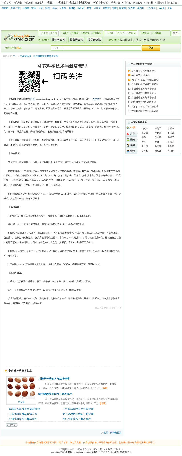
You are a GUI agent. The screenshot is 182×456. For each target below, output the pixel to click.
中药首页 (6, 2)
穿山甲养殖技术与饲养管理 (24, 409)
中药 (132, 127)
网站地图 (69, 449)
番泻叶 (140, 8)
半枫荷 (72, 8)
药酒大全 (172, 2)
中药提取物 (84, 2)
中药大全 (17, 2)
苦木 (144, 142)
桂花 (32, 99)
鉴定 (132, 139)
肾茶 (114, 8)
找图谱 (74, 33)
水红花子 (151, 8)
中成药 (95, 2)
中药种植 (148, 2)
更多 (175, 33)
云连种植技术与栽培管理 (23, 414)
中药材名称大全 (83, 449)
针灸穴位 (126, 2)
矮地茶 (158, 137)
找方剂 (53, 33)
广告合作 (118, 449)
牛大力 (171, 142)
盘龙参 (158, 133)
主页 (15, 56)
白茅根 (145, 150)
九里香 (96, 99)
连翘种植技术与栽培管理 (23, 419)
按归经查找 (76, 39)
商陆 (33, 8)
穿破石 (5, 8)
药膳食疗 (137, 2)
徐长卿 (158, 150)
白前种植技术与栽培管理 (143, 97)
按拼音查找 (94, 39)
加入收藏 (107, 449)
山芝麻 (158, 146)
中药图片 (50, 2)
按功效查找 (58, 39)
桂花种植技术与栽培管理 (45, 56)
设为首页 (97, 449)
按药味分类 (139, 39)
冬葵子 (158, 128)
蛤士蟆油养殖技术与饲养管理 (55, 394)
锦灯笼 (97, 8)
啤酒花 (106, 8)
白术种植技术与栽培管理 (143, 71)
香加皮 (81, 8)
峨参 (144, 137)
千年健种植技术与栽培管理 (78, 409)
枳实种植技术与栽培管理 (143, 102)
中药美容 (156, 33)
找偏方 (65, 33)
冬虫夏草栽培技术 (140, 75)
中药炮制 (104, 2)
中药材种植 (25, 56)
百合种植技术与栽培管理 (76, 419)
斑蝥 (47, 8)
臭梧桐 (171, 150)
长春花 (62, 8)
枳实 (40, 8)
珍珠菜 (131, 8)
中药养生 (61, 2)
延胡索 (145, 133)
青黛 (157, 142)
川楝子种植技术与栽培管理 (53, 378)
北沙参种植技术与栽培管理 (144, 106)
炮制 (132, 150)
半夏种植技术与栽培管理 (143, 88)
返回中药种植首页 (112, 432)
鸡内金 (145, 128)
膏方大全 (115, 2)
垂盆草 (171, 146)
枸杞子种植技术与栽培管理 (144, 79)
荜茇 (89, 8)
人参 (169, 8)
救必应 (171, 128)
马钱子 (171, 137)
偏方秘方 (39, 2)
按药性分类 (126, 39)
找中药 (44, 33)
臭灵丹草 (15, 8)
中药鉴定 (72, 2)
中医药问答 (160, 2)
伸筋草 (25, 8)
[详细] (105, 388)
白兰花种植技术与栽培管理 (144, 84)
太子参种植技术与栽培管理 (78, 414)
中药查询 (19, 37)
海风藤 (122, 8)
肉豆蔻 (21, 402)
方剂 (132, 133)
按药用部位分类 (156, 39)
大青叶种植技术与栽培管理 (144, 111)
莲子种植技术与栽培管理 (143, 93)
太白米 (161, 8)
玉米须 (171, 133)
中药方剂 (28, 2)
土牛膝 (145, 146)
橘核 (54, 8)
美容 (132, 145)
